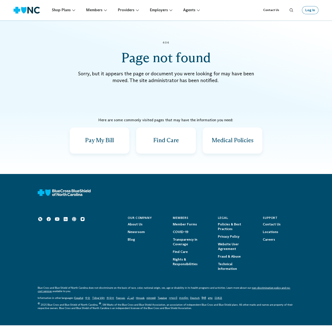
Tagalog (162, 299)
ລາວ (210, 299)
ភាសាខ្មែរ (184, 299)
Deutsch (195, 299)
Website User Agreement (228, 248)
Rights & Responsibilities (185, 263)
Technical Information (227, 268)
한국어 (110, 299)
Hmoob (140, 299)
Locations (270, 234)
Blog (131, 241)
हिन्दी (204, 299)
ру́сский (151, 299)
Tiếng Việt (98, 299)
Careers (269, 241)
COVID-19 (180, 234)
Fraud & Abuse (229, 258)
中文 (87, 299)
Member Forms (185, 226)
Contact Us (271, 10)
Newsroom (136, 234)
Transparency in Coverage (185, 243)
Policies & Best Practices (229, 228)
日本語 (218, 299)
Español (78, 299)
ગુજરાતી (173, 299)
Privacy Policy (228, 238)
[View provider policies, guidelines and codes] (232, 141)
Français (120, 299)
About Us (135, 226)
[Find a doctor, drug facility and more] (166, 141)
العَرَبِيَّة (130, 299)
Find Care (180, 253)
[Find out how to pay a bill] (99, 141)
